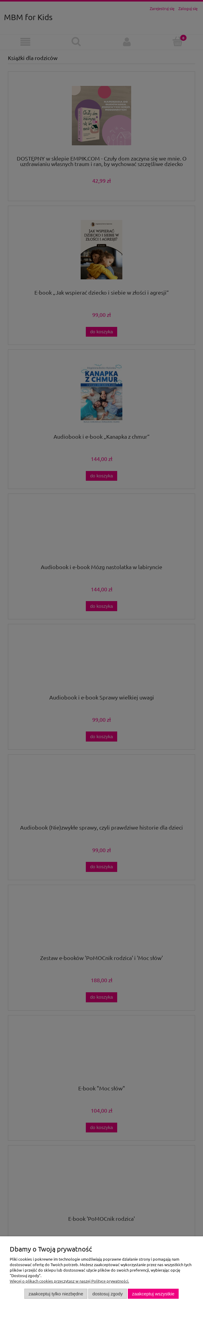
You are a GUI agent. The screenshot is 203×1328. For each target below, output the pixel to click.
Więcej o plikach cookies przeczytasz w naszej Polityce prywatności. (69, 1281)
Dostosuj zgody (108, 1293)
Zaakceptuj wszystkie (153, 1293)
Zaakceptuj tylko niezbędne (56, 1293)
